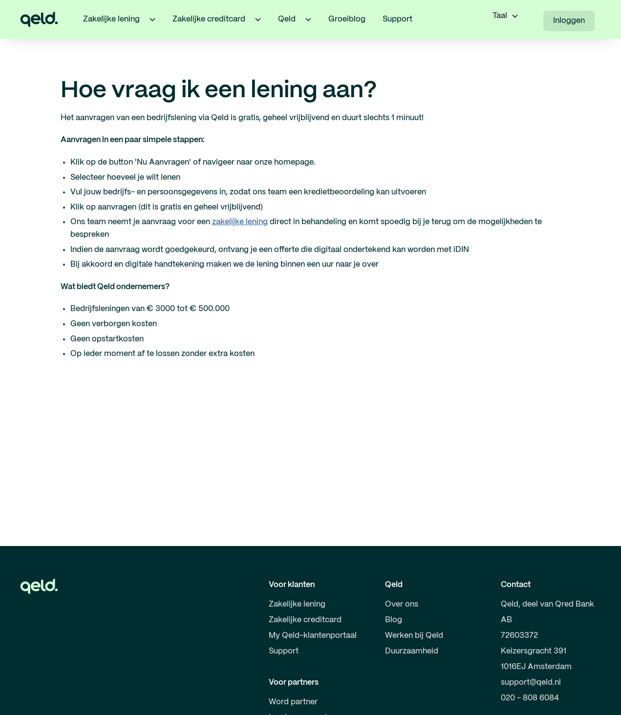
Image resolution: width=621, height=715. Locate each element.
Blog (393, 620)
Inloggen (569, 20)
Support (397, 19)
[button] (152, 19)
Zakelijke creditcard (305, 620)
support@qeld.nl (531, 682)
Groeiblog (346, 19)
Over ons (401, 604)
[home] (39, 19)
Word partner (293, 702)
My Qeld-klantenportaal (313, 635)
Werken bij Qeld (414, 635)
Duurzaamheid (411, 651)
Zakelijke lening (297, 604)
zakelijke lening (240, 222)
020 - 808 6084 (530, 698)
